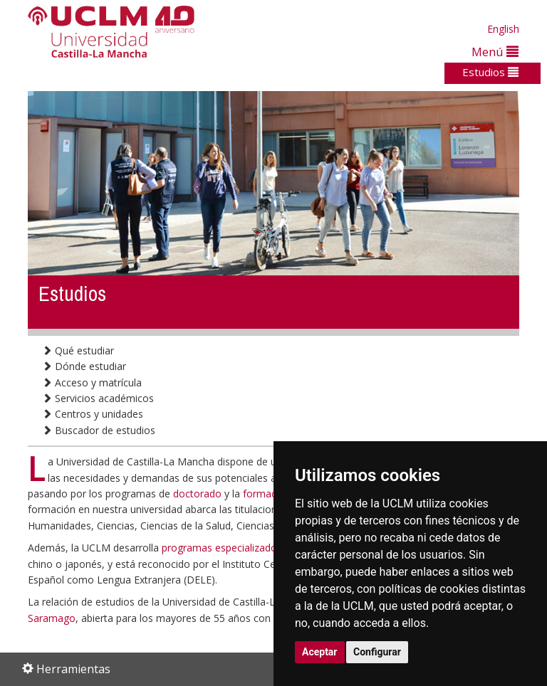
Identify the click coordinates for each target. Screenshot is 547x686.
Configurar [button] (377, 652)
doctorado (197, 493)
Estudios (490, 72)
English (503, 29)
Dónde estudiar (84, 366)
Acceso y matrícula (92, 382)
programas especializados (222, 547)
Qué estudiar (78, 350)
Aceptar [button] (320, 652)
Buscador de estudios (98, 430)
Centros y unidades (92, 414)
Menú (495, 51)
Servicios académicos (98, 398)
